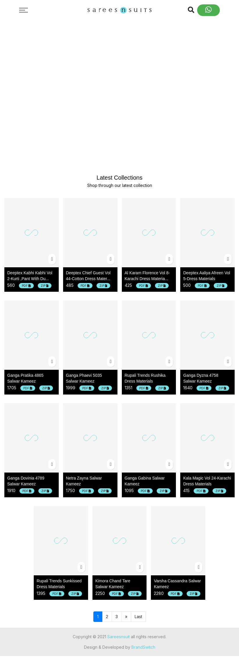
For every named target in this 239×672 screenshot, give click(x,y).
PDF (26, 285)
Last (138, 616)
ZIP (45, 285)
